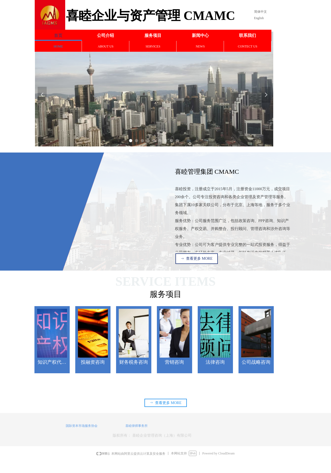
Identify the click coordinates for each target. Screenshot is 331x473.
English (259, 18)
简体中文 (260, 12)
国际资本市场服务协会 (82, 425)
